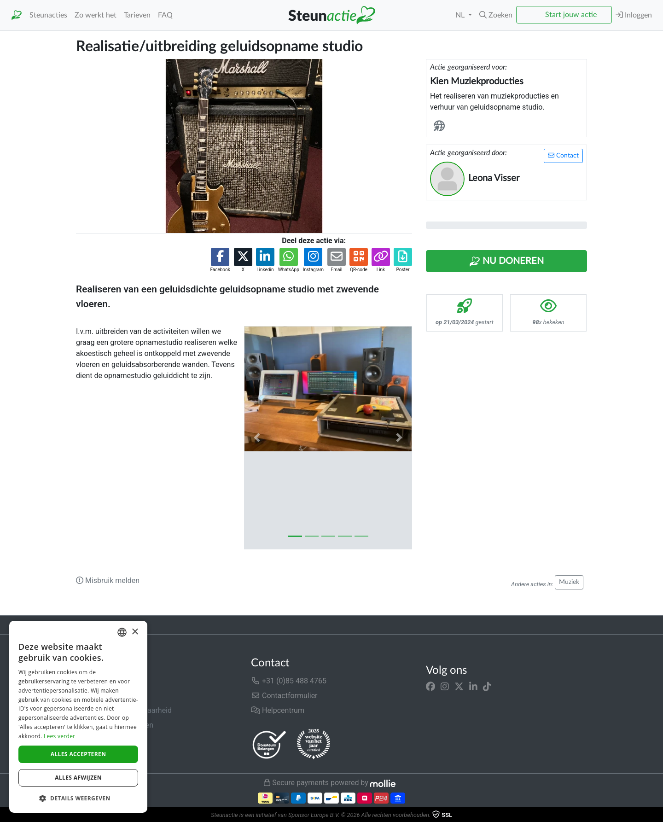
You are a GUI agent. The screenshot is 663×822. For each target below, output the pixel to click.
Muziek (569, 582)
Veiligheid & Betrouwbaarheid (124, 710)
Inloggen (634, 15)
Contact (563, 155)
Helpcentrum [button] (277, 710)
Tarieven (137, 15)
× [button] (134, 632)
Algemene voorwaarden (114, 725)
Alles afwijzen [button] (78, 777)
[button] (496, 15)
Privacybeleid (97, 739)
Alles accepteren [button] (78, 754)
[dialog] (78, 717)
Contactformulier (284, 695)
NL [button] (460, 15)
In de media (95, 695)
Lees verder (60, 736)
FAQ (165, 15)
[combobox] (122, 632)
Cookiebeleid (97, 754)
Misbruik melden (108, 580)
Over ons (90, 680)
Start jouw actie (571, 14)
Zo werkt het (95, 15)
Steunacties (48, 15)
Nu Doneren (506, 261)
